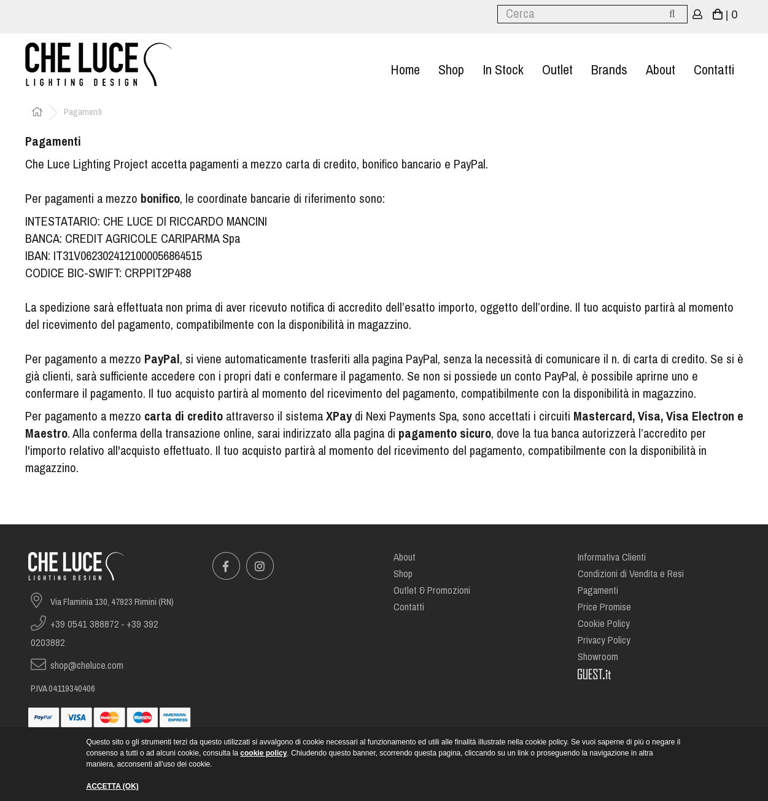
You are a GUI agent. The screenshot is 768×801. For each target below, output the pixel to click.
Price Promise (604, 607)
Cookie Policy (604, 623)
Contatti (714, 69)
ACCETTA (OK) (113, 786)
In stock (503, 69)
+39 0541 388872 (84, 624)
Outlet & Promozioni (432, 590)
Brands (609, 69)
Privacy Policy (604, 640)
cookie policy (263, 753)
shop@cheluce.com (86, 665)
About (660, 69)
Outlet (557, 69)
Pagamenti (598, 590)
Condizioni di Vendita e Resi (631, 573)
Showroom (598, 656)
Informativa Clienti (612, 557)
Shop (451, 69)
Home (405, 69)
